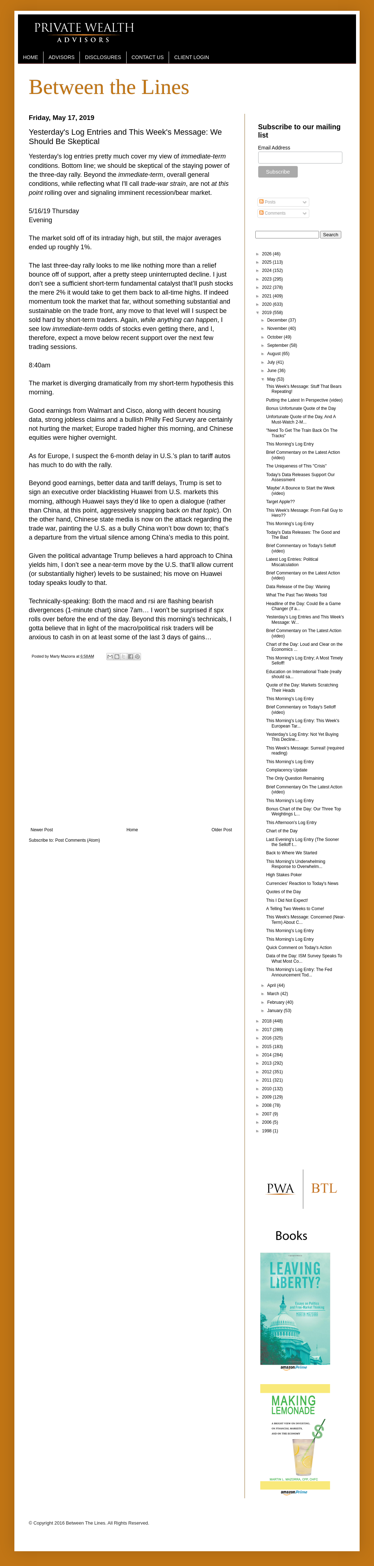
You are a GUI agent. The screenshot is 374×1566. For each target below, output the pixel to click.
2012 (267, 1071)
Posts (267, 202)
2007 (267, 1114)
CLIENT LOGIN (191, 57)
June (272, 370)
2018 (267, 1021)
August (274, 353)
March (273, 993)
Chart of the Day (281, 830)
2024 (267, 270)
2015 (267, 1046)
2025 (267, 262)
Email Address (274, 148)
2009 (267, 1097)
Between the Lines (109, 87)
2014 (267, 1054)
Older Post (221, 829)
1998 (267, 1130)
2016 (267, 1038)
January (275, 1010)
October (275, 337)
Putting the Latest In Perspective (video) (304, 400)
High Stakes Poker (284, 874)
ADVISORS (61, 57)
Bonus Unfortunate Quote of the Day (301, 408)
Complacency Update (286, 770)
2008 (267, 1105)
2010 (267, 1088)
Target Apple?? (280, 501)
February (276, 1002)
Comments (272, 213)
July (271, 362)
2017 (267, 1029)
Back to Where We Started (291, 852)
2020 (267, 304)
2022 (267, 287)
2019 (267, 312)
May (272, 379)
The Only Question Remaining (295, 778)
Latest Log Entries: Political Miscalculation (292, 562)
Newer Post (42, 829)
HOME (30, 57)
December (277, 320)
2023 (267, 279)
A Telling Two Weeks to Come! (295, 908)
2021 (267, 296)
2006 (267, 1122)
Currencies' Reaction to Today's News (302, 883)
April (272, 985)
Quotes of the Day (283, 891)
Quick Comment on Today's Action (299, 947)
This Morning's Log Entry (290, 444)
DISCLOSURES (103, 57)
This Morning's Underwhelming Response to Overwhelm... (295, 864)
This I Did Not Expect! (287, 900)
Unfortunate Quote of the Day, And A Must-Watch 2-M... (301, 419)
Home (132, 829)
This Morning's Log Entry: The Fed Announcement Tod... (299, 972)
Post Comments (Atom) (77, 840)
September (278, 345)
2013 (267, 1063)
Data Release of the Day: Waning (298, 586)
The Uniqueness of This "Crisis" (296, 466)
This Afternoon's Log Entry (291, 822)
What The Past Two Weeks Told (296, 595)
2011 (267, 1080)
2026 (267, 253)
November (277, 328)
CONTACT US (148, 57)
